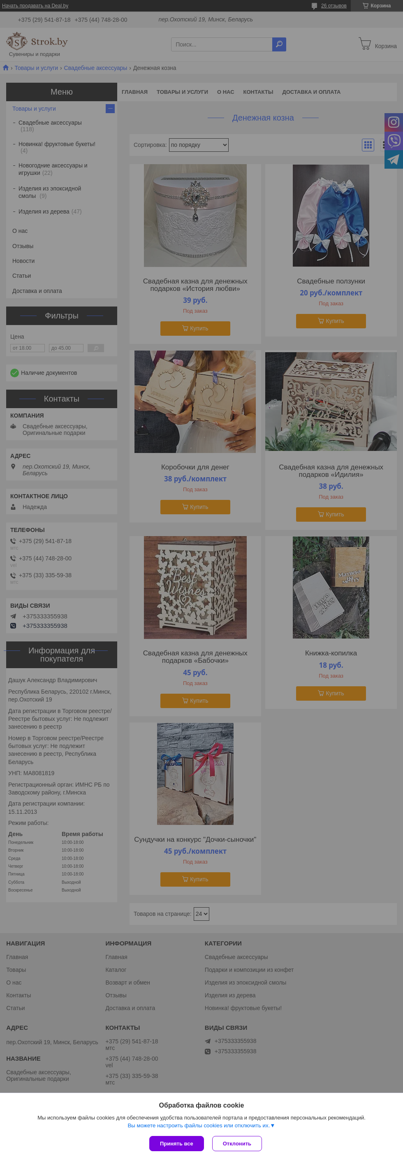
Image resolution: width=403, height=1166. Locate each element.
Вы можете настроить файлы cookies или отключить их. (198, 1125)
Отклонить (237, 1143)
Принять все (176, 1143)
